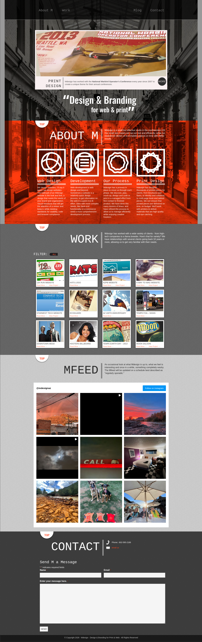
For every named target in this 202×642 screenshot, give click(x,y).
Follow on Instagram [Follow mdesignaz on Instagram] (154, 388)
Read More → (42, 285)
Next (162, 72)
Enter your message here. (54, 581)
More (162, 81)
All (54, 254)
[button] (57, 414)
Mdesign (101, 13)
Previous (40, 72)
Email (107, 570)
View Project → (54, 285)
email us (115, 548)
